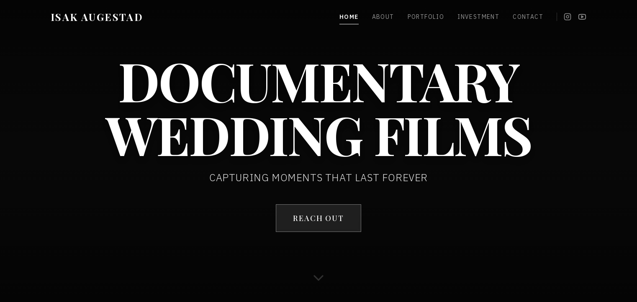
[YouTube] (582, 17)
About (383, 17)
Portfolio (426, 17)
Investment (478, 17)
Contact (528, 17)
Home (349, 17)
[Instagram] (567, 17)
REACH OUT (318, 218)
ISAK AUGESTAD (97, 16)
